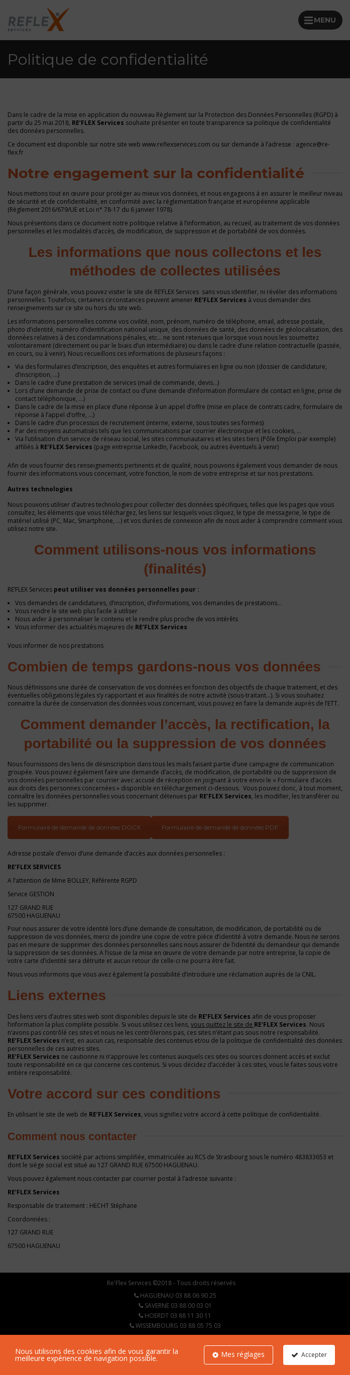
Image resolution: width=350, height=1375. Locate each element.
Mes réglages (242, 1354)
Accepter (313, 1354)
